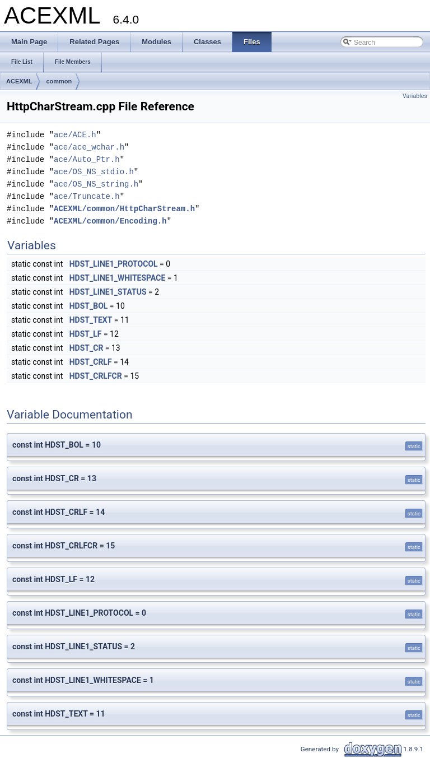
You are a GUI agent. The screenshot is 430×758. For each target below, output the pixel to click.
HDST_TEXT (91, 319)
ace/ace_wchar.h (89, 147)
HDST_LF (85, 333)
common (59, 81)
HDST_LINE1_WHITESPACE (117, 277)
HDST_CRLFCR (95, 375)
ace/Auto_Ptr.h (87, 159)
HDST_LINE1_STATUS (108, 291)
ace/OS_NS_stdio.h (94, 171)
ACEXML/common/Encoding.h (110, 221)
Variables (415, 96)
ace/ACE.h (75, 134)
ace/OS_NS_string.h (96, 184)
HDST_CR (86, 347)
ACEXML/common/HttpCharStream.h (124, 208)
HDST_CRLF (90, 361)
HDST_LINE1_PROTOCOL (113, 263)
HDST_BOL (88, 305)
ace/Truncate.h (87, 196)
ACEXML (19, 81)
